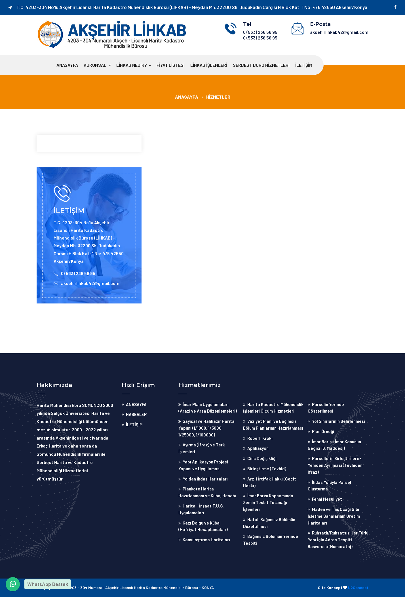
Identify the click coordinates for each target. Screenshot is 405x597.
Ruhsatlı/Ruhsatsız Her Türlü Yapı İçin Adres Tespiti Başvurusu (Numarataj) (338, 539)
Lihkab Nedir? (131, 65)
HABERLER (136, 414)
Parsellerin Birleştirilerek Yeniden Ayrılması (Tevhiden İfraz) (335, 465)
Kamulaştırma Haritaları (206, 539)
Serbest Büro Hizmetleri (261, 65)
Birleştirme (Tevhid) (266, 468)
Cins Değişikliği (262, 458)
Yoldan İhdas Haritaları (205, 478)
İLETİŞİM (303, 65)
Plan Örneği (323, 431)
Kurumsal (95, 65)
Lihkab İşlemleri (208, 65)
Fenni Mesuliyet (327, 499)
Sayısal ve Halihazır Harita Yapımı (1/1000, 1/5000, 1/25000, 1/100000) (206, 428)
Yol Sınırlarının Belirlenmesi (338, 421)
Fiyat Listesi (171, 65)
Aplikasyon (258, 448)
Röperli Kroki (260, 438)
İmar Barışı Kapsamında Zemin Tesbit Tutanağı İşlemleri (268, 502)
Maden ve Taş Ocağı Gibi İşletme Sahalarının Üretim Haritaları (334, 516)
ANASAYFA (67, 65)
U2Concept (358, 587)
